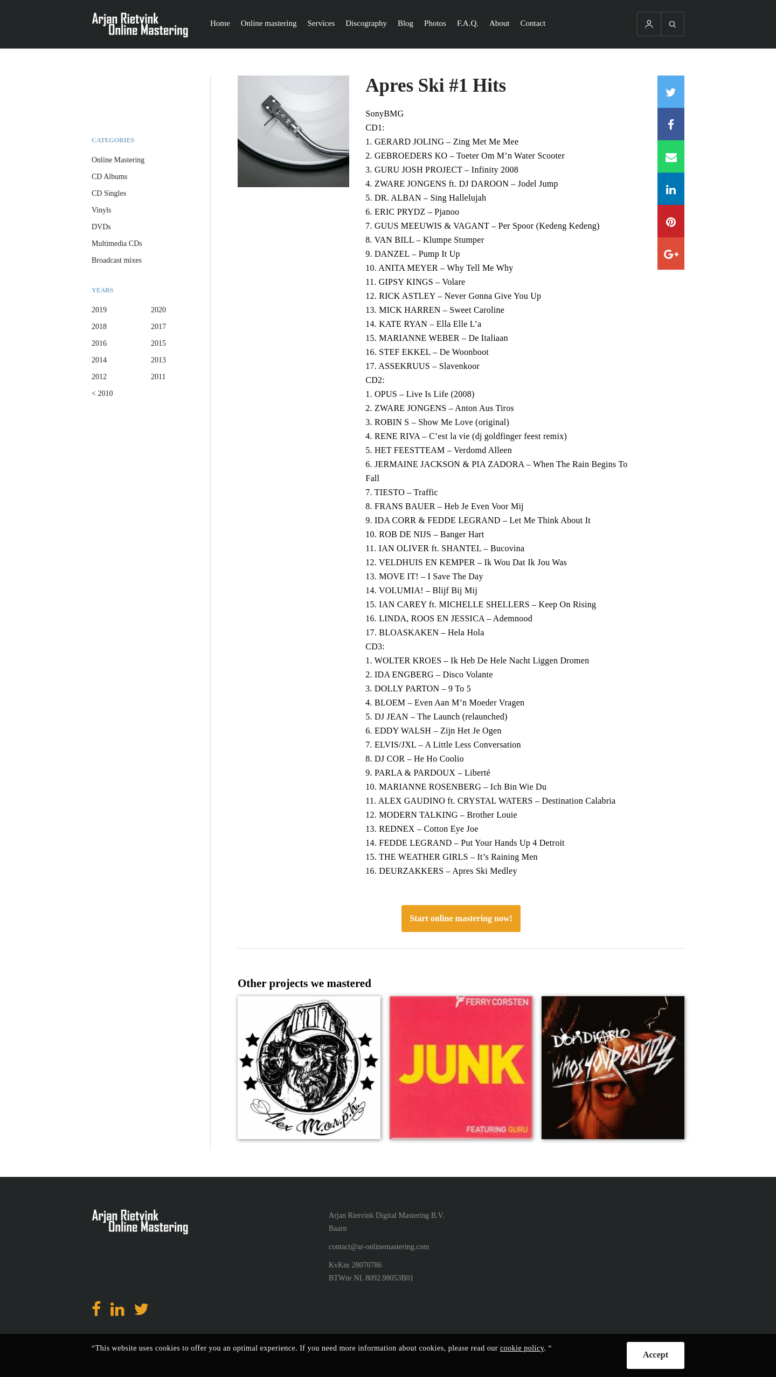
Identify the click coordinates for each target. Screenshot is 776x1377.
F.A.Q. (468, 23)
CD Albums (110, 177)
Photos (435, 23)
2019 (99, 310)
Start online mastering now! (461, 918)
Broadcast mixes (117, 260)
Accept (655, 1354)
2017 (158, 327)
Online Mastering (118, 160)
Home (220, 23)
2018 (99, 327)
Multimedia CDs (117, 243)
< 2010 (102, 393)
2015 (158, 343)
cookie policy (522, 1348)
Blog (405, 23)
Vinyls (102, 210)
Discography (366, 23)
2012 (99, 377)
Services (321, 23)
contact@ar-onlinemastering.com (379, 1247)
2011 (158, 377)
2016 (99, 343)
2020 (158, 310)
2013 (158, 360)
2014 (99, 360)
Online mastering (269, 23)
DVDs (101, 227)
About (499, 23)
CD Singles (109, 193)
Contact (533, 23)
